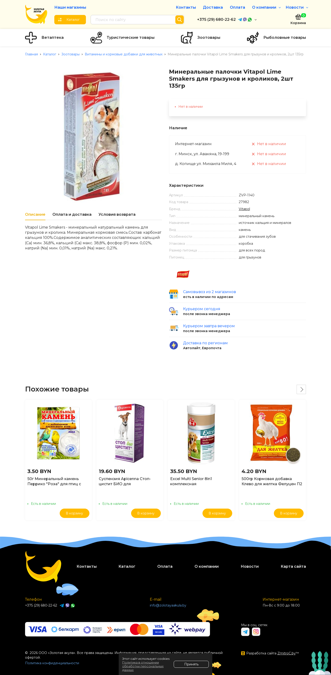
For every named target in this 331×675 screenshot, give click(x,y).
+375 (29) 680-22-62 (216, 19)
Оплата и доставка (72, 214)
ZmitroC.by (286, 653)
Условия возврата (117, 214)
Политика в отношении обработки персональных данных (143, 666)
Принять (191, 664)
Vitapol (244, 209)
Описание (35, 214)
